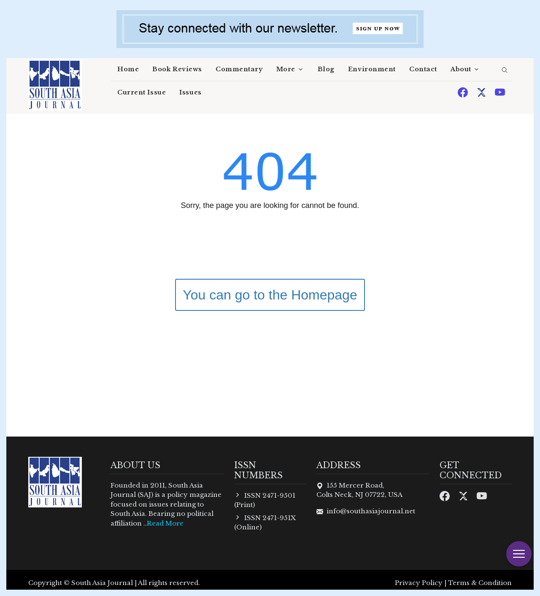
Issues (190, 92)
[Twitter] (482, 92)
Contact (423, 69)
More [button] (285, 69)
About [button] (461, 69)
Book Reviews (177, 69)
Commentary (239, 69)
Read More (165, 523)
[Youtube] (500, 92)
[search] (504, 70)
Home (128, 69)
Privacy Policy (419, 583)
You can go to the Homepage (270, 294)
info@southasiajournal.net (371, 511)
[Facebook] (464, 92)
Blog (326, 69)
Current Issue (141, 92)
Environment (372, 69)
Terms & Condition (480, 583)
